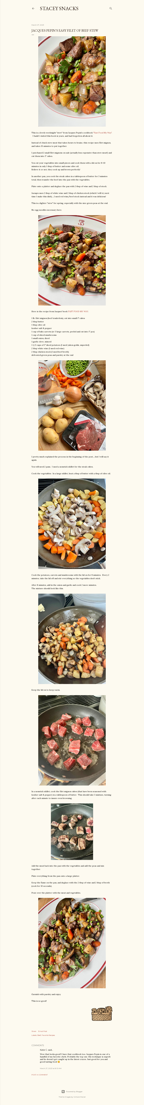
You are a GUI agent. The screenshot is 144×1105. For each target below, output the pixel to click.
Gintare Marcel (80, 1097)
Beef (39, 1035)
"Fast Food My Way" (102, 132)
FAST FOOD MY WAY (78, 311)
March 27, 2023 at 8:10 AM (50, 1068)
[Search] (110, 8)
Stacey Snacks (59, 8)
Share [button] (34, 1031)
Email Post (42, 1031)
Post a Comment (40, 1075)
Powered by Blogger (72, 1091)
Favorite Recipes (48, 1035)
